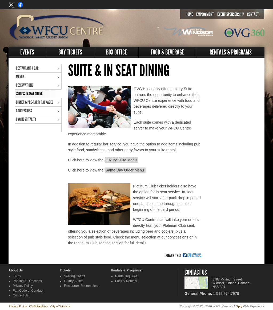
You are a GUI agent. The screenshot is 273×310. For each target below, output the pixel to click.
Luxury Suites (73, 281)
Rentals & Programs (231, 52)
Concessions (24, 110)
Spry (239, 306)
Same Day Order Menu (125, 170)
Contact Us (21, 295)
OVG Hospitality (26, 119)
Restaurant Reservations (81, 286)
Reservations (24, 85)
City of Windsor (60, 306)
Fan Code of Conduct (28, 290)
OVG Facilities (38, 306)
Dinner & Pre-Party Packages (34, 102)
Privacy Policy (23, 286)
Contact (253, 14)
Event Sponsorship (230, 14)
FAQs (17, 276)
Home (189, 14)
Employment (205, 14)
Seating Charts (74, 276)
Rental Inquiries (126, 276)
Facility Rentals (126, 281)
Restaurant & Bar (27, 68)
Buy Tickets (70, 52)
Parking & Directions (27, 281)
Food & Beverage (167, 52)
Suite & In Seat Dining (29, 93)
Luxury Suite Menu (122, 160)
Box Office (116, 52)
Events (27, 52)
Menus (20, 76)
